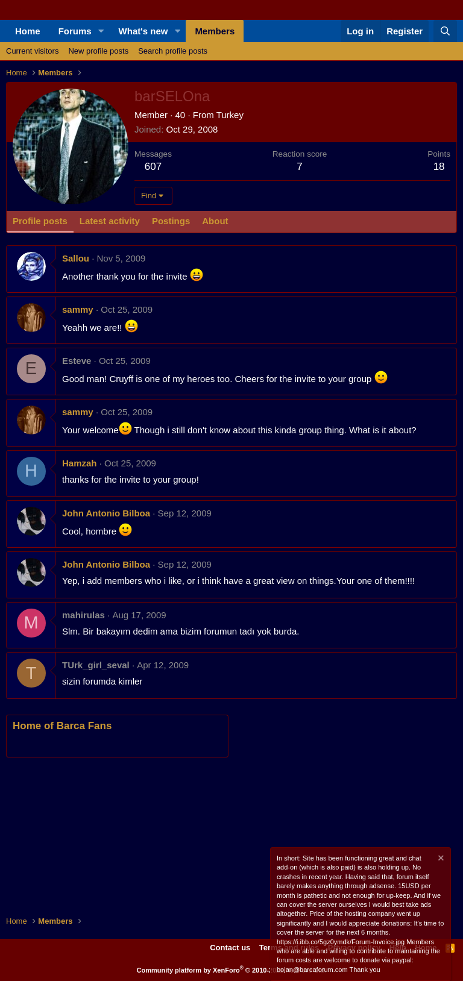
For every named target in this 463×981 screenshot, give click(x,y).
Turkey (230, 115)
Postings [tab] (171, 221)
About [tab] (215, 221)
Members (215, 31)
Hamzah (79, 463)
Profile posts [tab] (40, 221)
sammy (77, 309)
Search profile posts (172, 50)
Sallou (75, 258)
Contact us (230, 947)
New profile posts (98, 50)
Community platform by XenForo (232, 970)
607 (153, 166)
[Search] (445, 31)
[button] (101, 31)
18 (439, 166)
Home (27, 31)
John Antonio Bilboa (106, 513)
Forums (75, 31)
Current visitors (32, 50)
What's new (143, 31)
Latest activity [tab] (110, 221)
